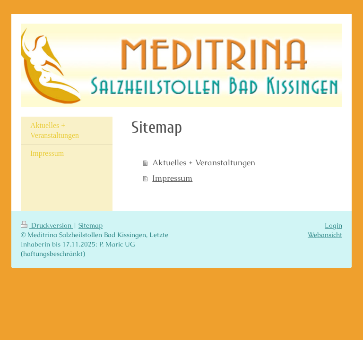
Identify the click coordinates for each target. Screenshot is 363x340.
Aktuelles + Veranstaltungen (203, 163)
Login (333, 225)
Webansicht (325, 234)
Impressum (172, 178)
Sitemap (90, 225)
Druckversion (47, 225)
